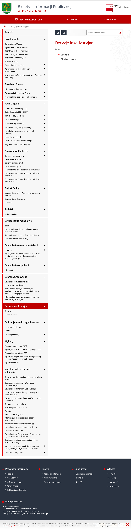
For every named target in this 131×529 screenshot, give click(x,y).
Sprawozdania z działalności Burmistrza (21, 97)
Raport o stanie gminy (14, 414)
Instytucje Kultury (12, 334)
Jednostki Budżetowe (13, 327)
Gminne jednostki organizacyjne (22, 322)
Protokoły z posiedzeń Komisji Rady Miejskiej (20, 132)
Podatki (9, 209)
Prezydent (112, 486)
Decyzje (8, 311)
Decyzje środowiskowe (14, 285)
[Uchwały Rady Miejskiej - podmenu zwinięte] (44, 123)
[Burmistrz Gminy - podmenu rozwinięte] (44, 84)
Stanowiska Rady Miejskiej (15, 108)
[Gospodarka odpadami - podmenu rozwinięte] (44, 265)
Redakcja (10, 474)
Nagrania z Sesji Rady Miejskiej (17, 144)
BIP (77, 482)
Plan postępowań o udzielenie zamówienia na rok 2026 (22, 180)
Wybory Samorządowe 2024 (16, 353)
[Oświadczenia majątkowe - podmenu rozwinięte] (44, 221)
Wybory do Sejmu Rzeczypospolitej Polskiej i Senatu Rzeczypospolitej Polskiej (23, 357)
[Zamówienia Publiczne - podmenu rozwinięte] (44, 151)
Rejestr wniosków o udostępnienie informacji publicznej (23, 76)
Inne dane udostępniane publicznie (17, 371)
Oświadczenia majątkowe (18, 220)
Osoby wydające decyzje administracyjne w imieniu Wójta (22, 230)
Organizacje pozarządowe (15, 404)
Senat (110, 478)
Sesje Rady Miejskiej (13, 119)
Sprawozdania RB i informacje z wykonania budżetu (22, 194)
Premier (111, 482)
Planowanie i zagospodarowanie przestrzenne (18, 70)
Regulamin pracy (11, 61)
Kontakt (9, 32)
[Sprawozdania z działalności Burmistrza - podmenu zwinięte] (44, 97)
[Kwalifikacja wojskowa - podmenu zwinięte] (44, 452)
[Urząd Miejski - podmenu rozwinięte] (44, 39)
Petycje (8, 411)
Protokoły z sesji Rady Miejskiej (18, 127)
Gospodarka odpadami (17, 265)
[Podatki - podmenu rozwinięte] (44, 209)
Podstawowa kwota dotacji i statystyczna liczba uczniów (22, 393)
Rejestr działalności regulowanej (18, 423)
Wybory (9, 341)
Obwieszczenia (11, 314)
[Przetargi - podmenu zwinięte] (44, 250)
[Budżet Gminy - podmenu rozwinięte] (44, 188)
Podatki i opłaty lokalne (14, 65)
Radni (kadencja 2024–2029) (16, 112)
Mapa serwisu (12, 478)
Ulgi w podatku (11, 214)
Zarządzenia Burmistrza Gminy (17, 93)
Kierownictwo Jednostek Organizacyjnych (22, 235)
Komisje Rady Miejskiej (14, 116)
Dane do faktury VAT (13, 166)
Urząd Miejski (12, 39)
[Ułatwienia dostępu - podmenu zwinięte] (28, 19)
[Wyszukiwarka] (102, 32)
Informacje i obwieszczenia (16, 89)
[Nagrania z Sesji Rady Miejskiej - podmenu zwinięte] (44, 144)
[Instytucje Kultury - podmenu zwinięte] (44, 334)
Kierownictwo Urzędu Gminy (16, 238)
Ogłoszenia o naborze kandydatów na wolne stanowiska (23, 399)
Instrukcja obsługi (14, 482)
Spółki (7, 330)
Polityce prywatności (11, 526)
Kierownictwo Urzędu (13, 44)
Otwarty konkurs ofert (14, 163)
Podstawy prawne (50, 478)
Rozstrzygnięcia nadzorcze (16, 407)
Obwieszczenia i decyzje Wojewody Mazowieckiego (19, 384)
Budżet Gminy (12, 188)
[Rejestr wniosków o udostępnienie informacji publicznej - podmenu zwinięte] (44, 75)
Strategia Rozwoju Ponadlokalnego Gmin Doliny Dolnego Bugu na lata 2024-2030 (22, 447)
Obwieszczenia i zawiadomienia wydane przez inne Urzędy (21, 441)
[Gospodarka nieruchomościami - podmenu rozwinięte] (44, 245)
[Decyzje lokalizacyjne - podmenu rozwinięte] (44, 306)
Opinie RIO (9, 202)
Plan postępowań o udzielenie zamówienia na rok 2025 (22, 174)
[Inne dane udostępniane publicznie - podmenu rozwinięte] (44, 369)
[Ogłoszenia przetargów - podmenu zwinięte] (44, 156)
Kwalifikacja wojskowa (14, 452)
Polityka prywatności (52, 482)
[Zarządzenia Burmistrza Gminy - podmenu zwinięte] (44, 93)
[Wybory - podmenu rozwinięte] (44, 341)
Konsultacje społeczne (14, 430)
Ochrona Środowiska (16, 277)
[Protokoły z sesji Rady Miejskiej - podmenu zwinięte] (44, 127)
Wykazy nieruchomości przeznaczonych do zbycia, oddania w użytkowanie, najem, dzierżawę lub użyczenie (22, 256)
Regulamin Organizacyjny (15, 58)
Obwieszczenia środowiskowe (17, 282)
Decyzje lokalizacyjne (20, 26)
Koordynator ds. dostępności (17, 51)
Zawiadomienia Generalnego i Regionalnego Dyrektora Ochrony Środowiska (23, 435)
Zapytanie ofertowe (13, 159)
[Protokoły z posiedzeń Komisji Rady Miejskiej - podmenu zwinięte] (44, 131)
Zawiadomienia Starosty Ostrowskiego (21, 427)
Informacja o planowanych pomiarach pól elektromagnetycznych (22, 298)
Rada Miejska (12, 103)
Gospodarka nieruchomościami (21, 245)
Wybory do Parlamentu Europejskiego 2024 (23, 349)
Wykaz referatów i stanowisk (16, 47)
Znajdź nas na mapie (84, 474)
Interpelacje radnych (13, 137)
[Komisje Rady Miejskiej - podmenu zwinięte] (44, 116)
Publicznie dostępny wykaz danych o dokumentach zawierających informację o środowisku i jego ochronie (22, 291)
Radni (7, 226)
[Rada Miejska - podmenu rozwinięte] (44, 104)
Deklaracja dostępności (16, 490)
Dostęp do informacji (52, 474)
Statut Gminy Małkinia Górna (16, 54)
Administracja (12, 486)
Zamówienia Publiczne (16, 151)
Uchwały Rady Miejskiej (14, 123)
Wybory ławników (12, 362)
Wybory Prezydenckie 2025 (16, 346)
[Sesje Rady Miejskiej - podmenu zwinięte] (44, 119)
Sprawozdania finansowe (15, 199)
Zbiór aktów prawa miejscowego (18, 140)
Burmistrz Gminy (14, 84)
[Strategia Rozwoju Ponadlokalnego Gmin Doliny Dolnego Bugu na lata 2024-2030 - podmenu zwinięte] (44, 446)
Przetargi (8, 250)
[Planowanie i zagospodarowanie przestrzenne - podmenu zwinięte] (44, 69)
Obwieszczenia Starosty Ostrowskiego (20, 389)
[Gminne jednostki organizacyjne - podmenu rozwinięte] (44, 322)
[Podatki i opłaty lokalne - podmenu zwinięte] (44, 65)
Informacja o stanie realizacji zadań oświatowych (19, 419)
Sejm (110, 474)
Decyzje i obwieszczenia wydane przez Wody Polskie (23, 378)
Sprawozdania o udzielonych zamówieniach (23, 170)
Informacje (9, 270)
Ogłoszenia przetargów (14, 156)
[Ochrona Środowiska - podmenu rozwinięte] (44, 277)
